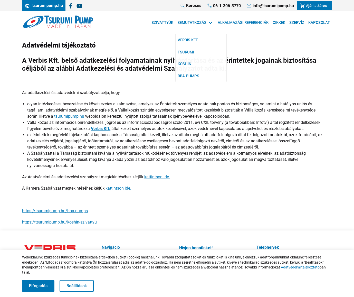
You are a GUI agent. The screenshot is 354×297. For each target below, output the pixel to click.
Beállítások (76, 285)
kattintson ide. (157, 176)
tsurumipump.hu (44, 5)
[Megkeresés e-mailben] (270, 6)
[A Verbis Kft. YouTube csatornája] (79, 6)
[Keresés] (190, 5)
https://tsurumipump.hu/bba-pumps (55, 210)
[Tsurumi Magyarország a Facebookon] (70, 6)
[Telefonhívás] (224, 6)
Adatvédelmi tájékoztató (300, 267)
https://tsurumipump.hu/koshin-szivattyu (59, 222)
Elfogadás (38, 285)
